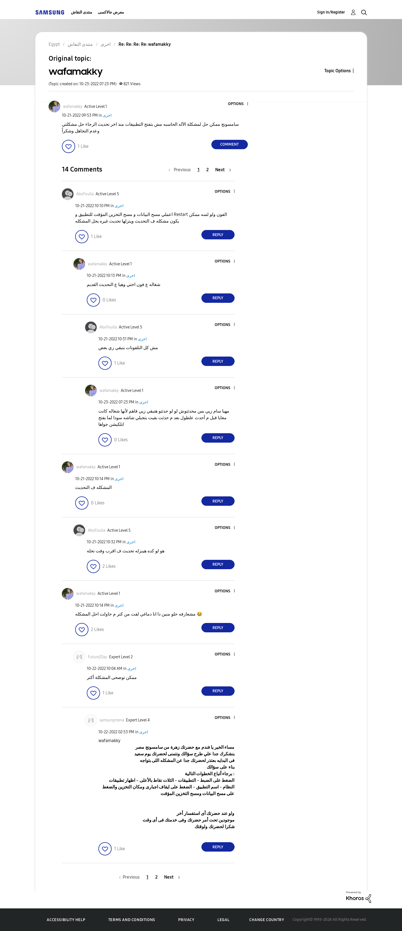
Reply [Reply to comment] (217, 234)
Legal (223, 919)
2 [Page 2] (207, 169)
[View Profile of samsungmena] (111, 720)
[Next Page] (223, 169)
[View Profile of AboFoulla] (85, 194)
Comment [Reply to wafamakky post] (229, 144)
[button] (238, 104)
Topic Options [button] (337, 70)
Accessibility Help (66, 919)
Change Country (266, 919)
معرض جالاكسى (111, 12)
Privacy (186, 919)
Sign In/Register (331, 12)
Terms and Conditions (131, 919)
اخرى (107, 115)
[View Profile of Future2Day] (97, 657)
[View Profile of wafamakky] (72, 106)
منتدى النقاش (81, 12)
